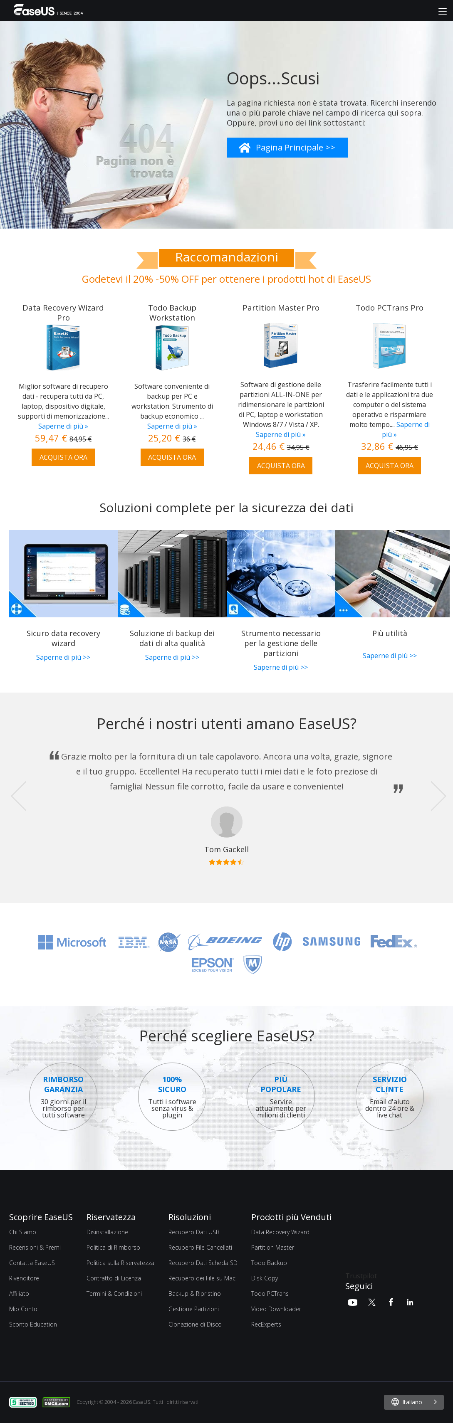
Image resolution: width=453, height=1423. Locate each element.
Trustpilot (361, 1275)
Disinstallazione (107, 1232)
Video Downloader (276, 1309)
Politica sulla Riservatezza (120, 1263)
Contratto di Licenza (114, 1278)
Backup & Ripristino (194, 1293)
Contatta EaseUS (32, 1263)
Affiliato (19, 1293)
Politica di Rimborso (113, 1247)
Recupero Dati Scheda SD (203, 1263)
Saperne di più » (63, 426)
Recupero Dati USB (194, 1232)
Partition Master (272, 1247)
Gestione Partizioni (193, 1309)
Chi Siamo (22, 1232)
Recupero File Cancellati (200, 1247)
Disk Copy (264, 1278)
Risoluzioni (189, 1217)
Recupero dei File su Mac (201, 1278)
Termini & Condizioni (114, 1293)
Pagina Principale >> (295, 147)
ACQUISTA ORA (63, 457)
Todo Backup (269, 1263)
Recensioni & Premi (35, 1247)
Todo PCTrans (270, 1293)
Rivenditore (24, 1278)
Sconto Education (33, 1324)
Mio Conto (23, 1309)
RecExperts (266, 1324)
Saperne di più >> (63, 657)
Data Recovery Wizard (280, 1232)
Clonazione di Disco (195, 1324)
